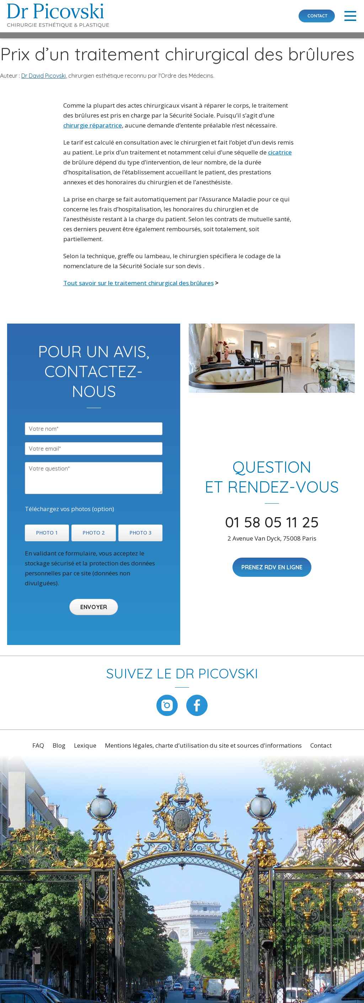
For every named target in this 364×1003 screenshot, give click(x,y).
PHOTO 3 (140, 532)
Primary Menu (350, 16)
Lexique (85, 745)
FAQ (38, 745)
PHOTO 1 (47, 532)
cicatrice (280, 152)
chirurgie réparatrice (92, 125)
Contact (321, 745)
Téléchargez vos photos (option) (69, 509)
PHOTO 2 (93, 532)
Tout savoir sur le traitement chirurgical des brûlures (138, 283)
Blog (59, 745)
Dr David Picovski (43, 75)
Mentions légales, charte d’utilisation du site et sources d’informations (203, 745)
